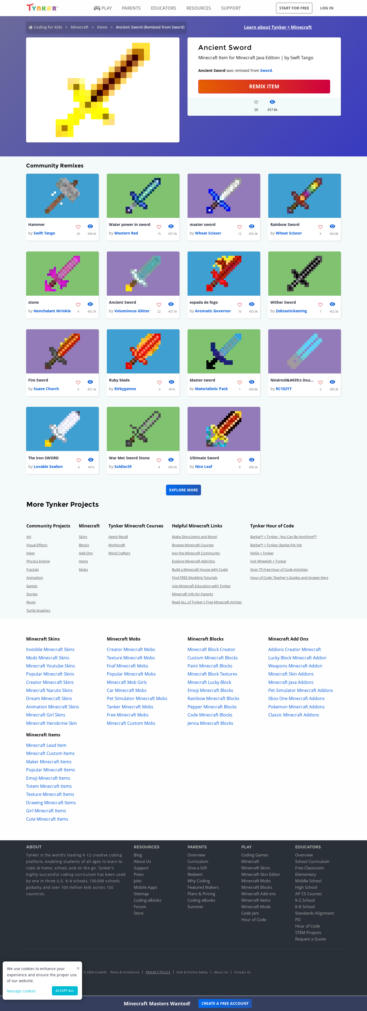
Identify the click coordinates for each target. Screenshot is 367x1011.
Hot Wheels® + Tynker (268, 562)
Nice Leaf (203, 467)
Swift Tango (44, 233)
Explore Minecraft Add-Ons (193, 562)
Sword (266, 70)
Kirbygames (125, 389)
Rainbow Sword (284, 224)
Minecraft (80, 27)
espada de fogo (204, 302)
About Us (142, 862)
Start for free (294, 8)
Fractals (32, 570)
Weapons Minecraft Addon (295, 667)
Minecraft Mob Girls (127, 683)
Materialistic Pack (211, 389)
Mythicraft (116, 545)
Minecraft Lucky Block (209, 683)
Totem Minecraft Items (49, 787)
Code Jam (250, 914)
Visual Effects (36, 545)
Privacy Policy (158, 973)
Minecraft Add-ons (258, 894)
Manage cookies (21, 990)
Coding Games (254, 856)
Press (139, 875)
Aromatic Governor (213, 311)
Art (28, 537)
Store (138, 914)
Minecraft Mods (256, 907)
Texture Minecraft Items (50, 795)
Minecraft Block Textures (212, 675)
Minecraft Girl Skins (45, 716)
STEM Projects (308, 933)
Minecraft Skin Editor (260, 875)
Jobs (138, 881)
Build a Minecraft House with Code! (200, 570)
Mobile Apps (145, 888)
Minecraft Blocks (256, 888)
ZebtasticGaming (291, 311)
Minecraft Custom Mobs (131, 724)
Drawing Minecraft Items (51, 803)
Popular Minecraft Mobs (131, 675)
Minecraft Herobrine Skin (51, 724)
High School (306, 888)
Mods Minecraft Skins (47, 659)
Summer (195, 907)
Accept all (64, 990)
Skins (83, 537)
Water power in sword (129, 224)
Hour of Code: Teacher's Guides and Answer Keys (289, 578)
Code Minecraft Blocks (210, 716)
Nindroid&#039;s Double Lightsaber (291, 380)
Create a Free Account (225, 1003)
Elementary (305, 875)
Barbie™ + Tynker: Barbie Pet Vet (276, 545)
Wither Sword (283, 302)
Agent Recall (118, 537)
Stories (31, 595)
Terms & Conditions (125, 973)
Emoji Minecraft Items (48, 779)
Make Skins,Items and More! (194, 537)
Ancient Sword (122, 302)
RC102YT (284, 389)
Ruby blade (119, 380)
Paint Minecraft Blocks (210, 667)
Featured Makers (203, 888)
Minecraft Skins (255, 869)
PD (298, 920)
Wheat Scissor (208, 233)
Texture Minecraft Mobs (131, 659)
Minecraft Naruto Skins (49, 691)
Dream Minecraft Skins (49, 699)
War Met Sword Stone (129, 458)
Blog (138, 856)
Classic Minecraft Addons (293, 716)
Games (31, 586)
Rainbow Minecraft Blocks (213, 699)
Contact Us (242, 973)
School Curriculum (312, 862)
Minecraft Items (255, 901)
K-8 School (305, 907)
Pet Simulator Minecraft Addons (300, 691)
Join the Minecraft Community (196, 554)
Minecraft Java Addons (290, 683)
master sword (203, 224)
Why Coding (199, 881)
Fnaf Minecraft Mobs (127, 667)
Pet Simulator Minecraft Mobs (137, 699)
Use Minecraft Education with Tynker (201, 586)
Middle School (308, 881)
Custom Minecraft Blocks (213, 659)
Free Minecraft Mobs (128, 716)
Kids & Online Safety (192, 973)
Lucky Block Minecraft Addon (297, 659)
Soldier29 (123, 467)
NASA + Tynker (262, 554)
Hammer (36, 224)
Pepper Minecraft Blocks (212, 708)
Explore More (183, 491)
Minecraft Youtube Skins (50, 667)
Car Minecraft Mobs (127, 691)
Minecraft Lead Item (46, 746)
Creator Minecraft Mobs (131, 650)
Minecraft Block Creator (211, 650)
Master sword (202, 380)
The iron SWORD (43, 458)
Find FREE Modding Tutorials (194, 578)
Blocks (84, 545)
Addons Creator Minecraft (294, 650)
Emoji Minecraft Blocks (210, 691)
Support (141, 869)
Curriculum (198, 862)
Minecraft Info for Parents (192, 595)
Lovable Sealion (48, 467)
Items (102, 27)
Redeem (195, 875)
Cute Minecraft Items (47, 820)
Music (31, 603)
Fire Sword (38, 380)
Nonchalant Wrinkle (52, 311)
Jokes (30, 554)
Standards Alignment (314, 914)
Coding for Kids (48, 27)
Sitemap (141, 894)
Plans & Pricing (201, 894)
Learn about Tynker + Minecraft (278, 27)
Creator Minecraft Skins (50, 683)
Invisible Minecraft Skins (50, 650)
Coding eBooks (147, 901)
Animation (34, 578)
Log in (326, 8)
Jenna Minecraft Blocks (210, 724)
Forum (140, 907)
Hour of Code (253, 920)
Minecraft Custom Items (50, 754)
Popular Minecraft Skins (50, 675)
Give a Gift (197, 869)
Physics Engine (38, 562)
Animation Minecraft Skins (52, 708)
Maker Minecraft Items (49, 762)
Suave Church (46, 389)
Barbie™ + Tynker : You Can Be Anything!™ (283, 537)
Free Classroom (309, 869)
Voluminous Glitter (132, 311)
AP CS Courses (308, 894)
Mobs (83, 570)
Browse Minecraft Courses (193, 545)
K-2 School (305, 901)
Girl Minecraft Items (46, 812)
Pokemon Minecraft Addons (296, 708)
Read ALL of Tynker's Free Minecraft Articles (207, 603)
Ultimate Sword (204, 458)
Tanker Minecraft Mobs (130, 708)
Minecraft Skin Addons (291, 675)
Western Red (126, 233)
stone (33, 302)
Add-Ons (86, 554)
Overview (196, 856)
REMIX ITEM (264, 86)
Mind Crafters (119, 554)
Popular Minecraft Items (50, 771)
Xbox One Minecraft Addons (296, 699)
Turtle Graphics (38, 611)
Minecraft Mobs (256, 881)
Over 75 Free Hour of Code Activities (279, 570)
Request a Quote (310, 940)
